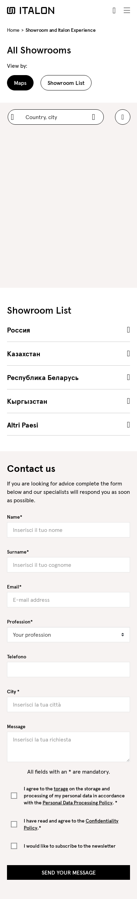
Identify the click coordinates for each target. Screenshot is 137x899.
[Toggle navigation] (127, 10)
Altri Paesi (22, 425)
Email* (14, 587)
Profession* (20, 622)
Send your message (69, 872)
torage (61, 788)
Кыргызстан (27, 401)
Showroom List (66, 82)
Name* (14, 517)
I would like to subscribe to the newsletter (70, 846)
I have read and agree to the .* (71, 824)
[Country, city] (56, 117)
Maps (20, 82)
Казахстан (23, 353)
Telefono (16, 656)
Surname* (18, 552)
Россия (18, 330)
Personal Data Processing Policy (78, 802)
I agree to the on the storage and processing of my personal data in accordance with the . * (74, 795)
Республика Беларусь (43, 377)
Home (13, 30)
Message (16, 726)
